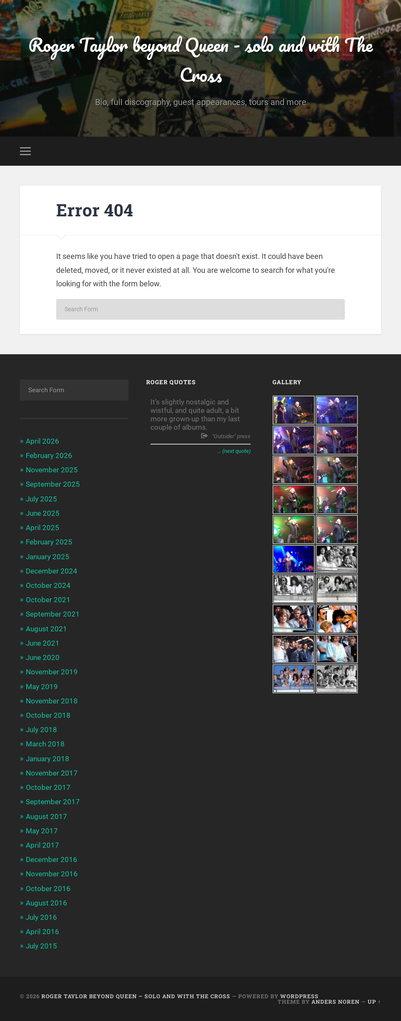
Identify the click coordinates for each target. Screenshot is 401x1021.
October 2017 (48, 787)
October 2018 (48, 715)
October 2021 (48, 599)
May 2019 (42, 686)
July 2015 (41, 946)
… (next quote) (234, 451)
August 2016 (46, 903)
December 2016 (51, 859)
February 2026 (49, 455)
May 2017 (42, 831)
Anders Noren (335, 1001)
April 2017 (42, 845)
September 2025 (53, 484)
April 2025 (42, 527)
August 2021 (46, 629)
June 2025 (43, 513)
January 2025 (47, 556)
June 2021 (43, 643)
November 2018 (52, 701)
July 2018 (41, 729)
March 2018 (45, 744)
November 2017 (52, 773)
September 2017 (53, 801)
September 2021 (53, 614)
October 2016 (48, 888)
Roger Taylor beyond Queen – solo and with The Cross (135, 996)
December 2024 (51, 571)
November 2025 (52, 470)
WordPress (299, 996)
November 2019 (52, 672)
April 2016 (42, 931)
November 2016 (52, 874)
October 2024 (48, 585)
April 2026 (42, 441)
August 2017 (46, 816)
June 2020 (43, 657)
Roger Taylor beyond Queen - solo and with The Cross (200, 59)
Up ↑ (374, 1001)
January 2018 (47, 758)
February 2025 (49, 542)
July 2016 (41, 917)
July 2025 (41, 499)
